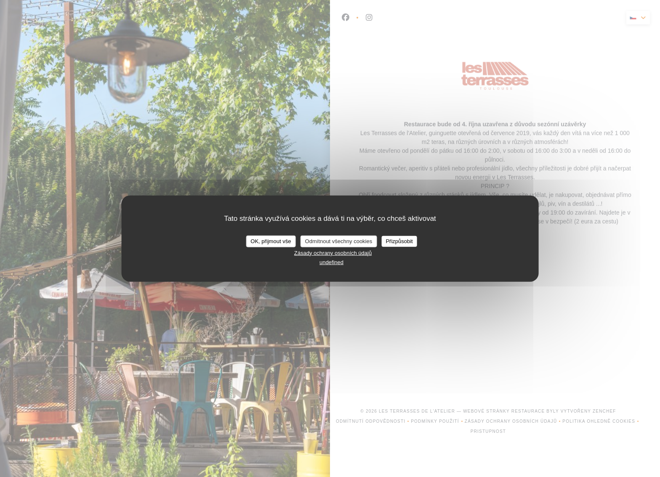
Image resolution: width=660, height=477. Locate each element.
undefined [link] (331, 262)
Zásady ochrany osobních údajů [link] (333, 252)
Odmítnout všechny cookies (339, 241)
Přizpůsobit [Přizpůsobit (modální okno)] (399, 241)
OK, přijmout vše (270, 241)
